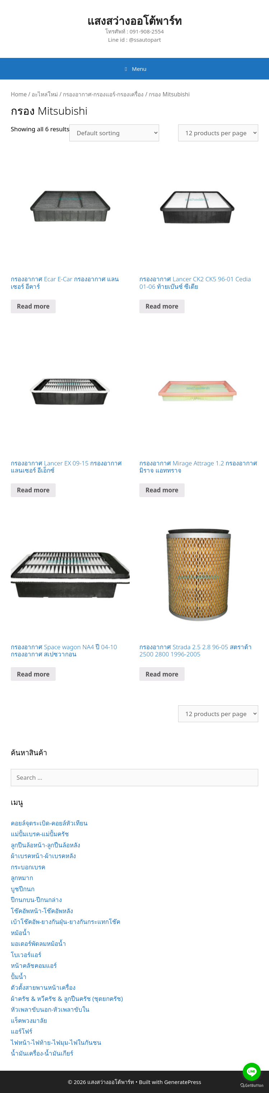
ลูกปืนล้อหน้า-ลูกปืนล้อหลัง (45, 845)
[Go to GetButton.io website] (251, 1085)
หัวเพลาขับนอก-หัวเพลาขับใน (50, 1009)
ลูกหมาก (22, 878)
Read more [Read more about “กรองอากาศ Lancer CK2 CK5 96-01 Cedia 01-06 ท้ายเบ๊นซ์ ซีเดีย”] (161, 306)
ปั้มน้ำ (19, 977)
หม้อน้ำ (20, 933)
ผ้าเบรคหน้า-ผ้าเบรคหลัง (43, 856)
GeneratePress (182, 1081)
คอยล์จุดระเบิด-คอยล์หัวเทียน (49, 823)
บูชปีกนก (22, 889)
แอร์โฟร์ (21, 1031)
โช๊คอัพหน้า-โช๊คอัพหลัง (42, 911)
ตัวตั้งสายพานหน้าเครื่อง (43, 987)
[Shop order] (114, 132)
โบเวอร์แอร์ (26, 955)
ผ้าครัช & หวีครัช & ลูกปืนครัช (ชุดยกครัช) (67, 998)
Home (19, 94)
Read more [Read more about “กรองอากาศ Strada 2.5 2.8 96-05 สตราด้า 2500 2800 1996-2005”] (161, 674)
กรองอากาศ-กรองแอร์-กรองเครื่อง (103, 94)
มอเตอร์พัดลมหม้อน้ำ (38, 943)
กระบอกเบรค (28, 867)
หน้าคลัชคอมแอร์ (34, 965)
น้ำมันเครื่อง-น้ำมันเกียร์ (42, 1053)
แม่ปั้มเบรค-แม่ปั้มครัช (40, 834)
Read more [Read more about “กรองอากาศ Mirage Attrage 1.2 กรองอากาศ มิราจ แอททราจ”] (161, 490)
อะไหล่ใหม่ (45, 94)
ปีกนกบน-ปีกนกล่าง (36, 900)
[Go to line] (252, 1072)
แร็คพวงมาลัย (29, 1020)
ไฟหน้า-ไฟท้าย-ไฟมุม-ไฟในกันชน (56, 1042)
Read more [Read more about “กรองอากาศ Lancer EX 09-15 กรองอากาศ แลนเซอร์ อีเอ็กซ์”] (33, 490)
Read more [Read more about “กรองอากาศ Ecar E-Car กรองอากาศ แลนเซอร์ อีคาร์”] (33, 306)
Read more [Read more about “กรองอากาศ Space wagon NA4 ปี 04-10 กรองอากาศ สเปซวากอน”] (33, 674)
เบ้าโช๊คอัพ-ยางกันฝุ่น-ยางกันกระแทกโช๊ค (65, 921)
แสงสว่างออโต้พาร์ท (134, 20)
